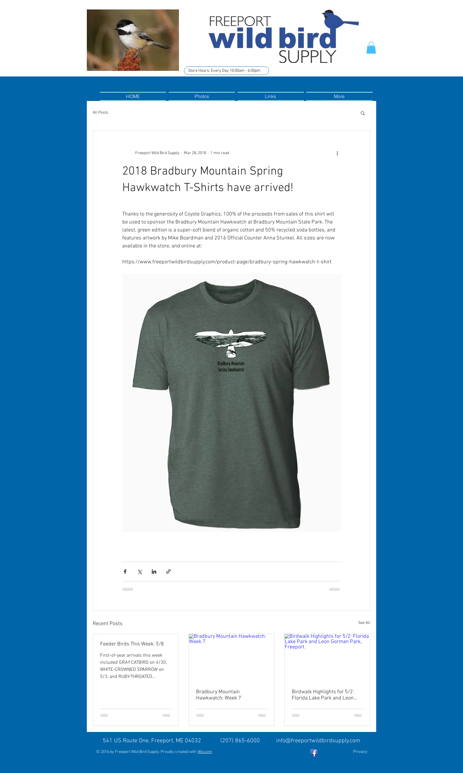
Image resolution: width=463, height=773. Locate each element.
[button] (371, 48)
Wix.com (205, 751)
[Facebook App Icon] (313, 752)
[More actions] (337, 153)
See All (364, 622)
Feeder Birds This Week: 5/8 (132, 644)
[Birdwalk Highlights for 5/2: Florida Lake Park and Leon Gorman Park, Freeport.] (327, 658)
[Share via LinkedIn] (154, 571)
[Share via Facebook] (125, 571)
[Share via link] (168, 571)
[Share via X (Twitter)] (139, 571)
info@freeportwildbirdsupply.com (318, 740)
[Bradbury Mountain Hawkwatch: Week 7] (231, 658)
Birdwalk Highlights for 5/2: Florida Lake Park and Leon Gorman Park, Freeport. (323, 695)
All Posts (100, 112)
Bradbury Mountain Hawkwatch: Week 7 (218, 695)
